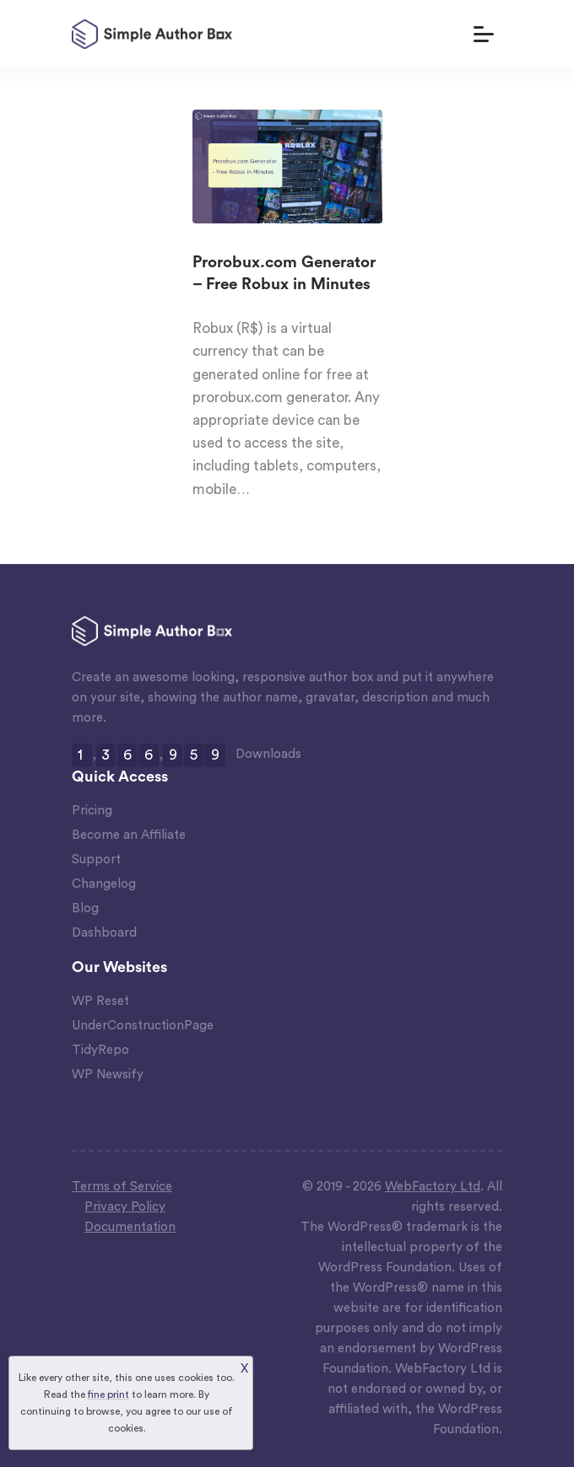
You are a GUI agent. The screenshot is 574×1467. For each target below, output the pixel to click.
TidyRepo (100, 1050)
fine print (108, 1394)
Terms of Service (122, 1186)
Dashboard (104, 933)
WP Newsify (108, 1074)
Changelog (104, 884)
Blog (85, 908)
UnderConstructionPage (143, 1025)
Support (96, 859)
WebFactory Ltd (432, 1186)
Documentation (130, 1227)
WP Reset (100, 1001)
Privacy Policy (124, 1207)
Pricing (92, 810)
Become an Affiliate (129, 835)
